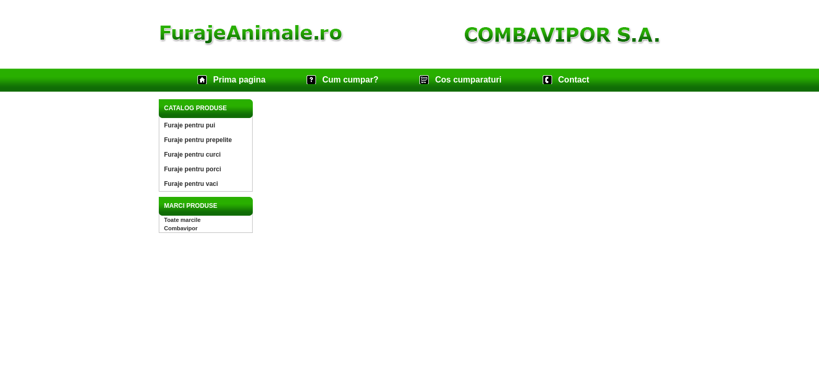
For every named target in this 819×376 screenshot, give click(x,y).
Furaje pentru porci (192, 169)
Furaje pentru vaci (191, 183)
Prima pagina (239, 79)
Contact (574, 79)
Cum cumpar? (350, 79)
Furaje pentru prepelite (198, 140)
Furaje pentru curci (192, 154)
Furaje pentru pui (189, 125)
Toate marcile (182, 220)
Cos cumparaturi (468, 79)
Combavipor (180, 228)
